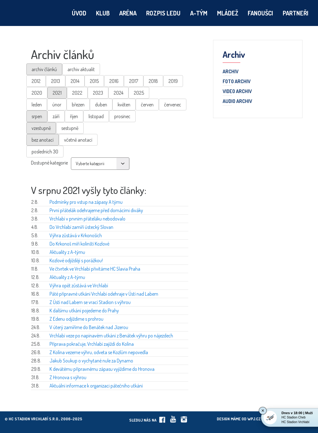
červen (147, 104)
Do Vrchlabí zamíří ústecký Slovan (81, 227)
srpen (37, 116)
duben (101, 104)
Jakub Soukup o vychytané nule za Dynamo (91, 361)
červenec (172, 104)
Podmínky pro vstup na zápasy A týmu (86, 202)
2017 (133, 81)
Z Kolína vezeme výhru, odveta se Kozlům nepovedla (99, 352)
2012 (36, 81)
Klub (103, 13)
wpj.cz (254, 418)
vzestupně (41, 128)
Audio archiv (237, 101)
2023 (98, 93)
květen (124, 104)
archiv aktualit (81, 69)
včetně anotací (78, 140)
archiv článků (44, 69)
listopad (96, 116)
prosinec (122, 116)
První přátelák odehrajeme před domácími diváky (96, 210)
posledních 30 (45, 151)
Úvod (79, 13)
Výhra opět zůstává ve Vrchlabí (79, 285)
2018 (153, 81)
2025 (139, 93)
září (56, 116)
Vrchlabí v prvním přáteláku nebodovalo (87, 219)
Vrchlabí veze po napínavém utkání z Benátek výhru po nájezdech (111, 335)
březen (78, 104)
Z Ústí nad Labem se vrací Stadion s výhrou (90, 302)
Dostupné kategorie (49, 163)
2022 (77, 93)
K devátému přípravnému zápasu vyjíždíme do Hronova (102, 369)
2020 (37, 93)
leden (37, 104)
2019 (173, 81)
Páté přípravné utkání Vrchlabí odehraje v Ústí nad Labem (104, 294)
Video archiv (237, 91)
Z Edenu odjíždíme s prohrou (76, 319)
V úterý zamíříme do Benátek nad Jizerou (89, 327)
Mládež (227, 13)
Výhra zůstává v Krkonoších (76, 235)
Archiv (230, 72)
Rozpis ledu (163, 13)
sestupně (69, 128)
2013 (55, 81)
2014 (75, 81)
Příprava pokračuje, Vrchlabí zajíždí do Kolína (92, 344)
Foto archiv (236, 81)
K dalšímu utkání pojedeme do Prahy (84, 310)
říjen (74, 116)
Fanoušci (260, 13)
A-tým (198, 13)
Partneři (295, 13)
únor (56, 104)
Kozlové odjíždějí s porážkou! (76, 260)
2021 (57, 93)
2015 (94, 81)
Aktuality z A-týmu (67, 252)
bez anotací (43, 140)
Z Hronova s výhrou (68, 377)
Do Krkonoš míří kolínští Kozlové (79, 244)
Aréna (128, 13)
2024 (118, 93)
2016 (114, 81)
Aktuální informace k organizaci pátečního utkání (96, 386)
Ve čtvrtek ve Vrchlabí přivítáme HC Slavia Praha (95, 269)
